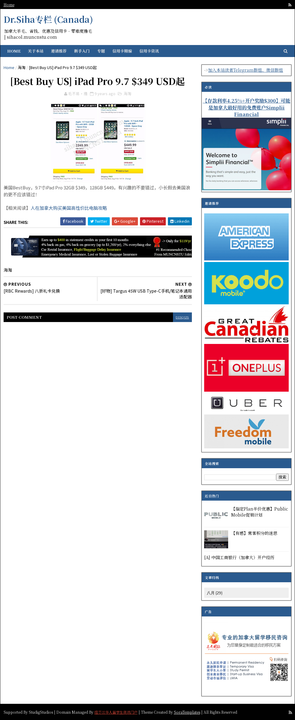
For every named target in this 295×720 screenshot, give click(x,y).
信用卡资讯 (149, 51)
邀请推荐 (59, 51)
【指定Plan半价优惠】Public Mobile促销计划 (259, 512)
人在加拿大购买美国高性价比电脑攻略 (69, 208)
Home (9, 4)
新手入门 (82, 51)
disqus (178, 317)
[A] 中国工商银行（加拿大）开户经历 (239, 557)
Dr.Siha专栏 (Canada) (48, 19)
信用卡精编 (122, 51)
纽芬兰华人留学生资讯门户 (116, 711)
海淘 (21, 67)
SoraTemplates (187, 711)
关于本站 (35, 51)
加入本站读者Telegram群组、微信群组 (245, 70)
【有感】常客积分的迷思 (254, 533)
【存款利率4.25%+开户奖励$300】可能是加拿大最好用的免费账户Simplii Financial (246, 107)
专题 (101, 51)
